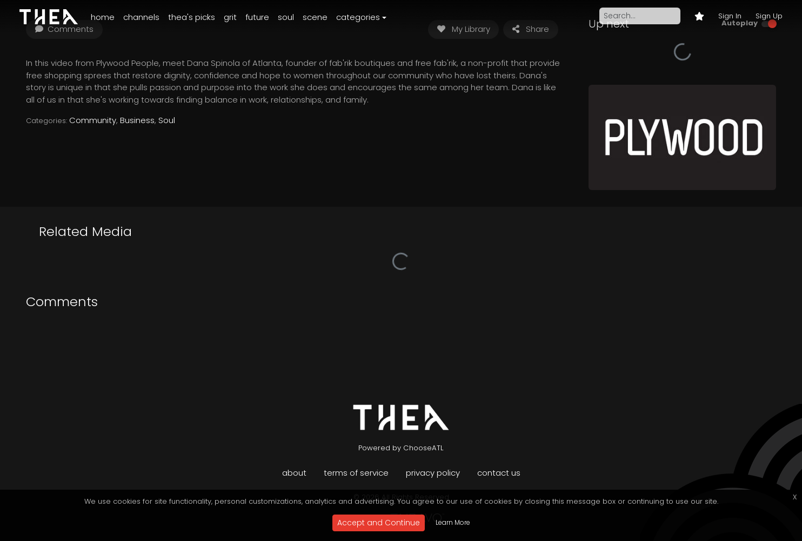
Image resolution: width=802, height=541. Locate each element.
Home (103, 17)
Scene (315, 17)
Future (257, 17)
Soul (286, 17)
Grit (230, 17)
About (294, 472)
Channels (141, 17)
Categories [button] (358, 17)
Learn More (453, 522)
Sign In (729, 16)
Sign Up (769, 16)
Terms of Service (356, 472)
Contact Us (498, 472)
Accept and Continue (378, 522)
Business (137, 120)
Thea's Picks (191, 17)
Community (92, 120)
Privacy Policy (433, 472)
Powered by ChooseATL (401, 448)
